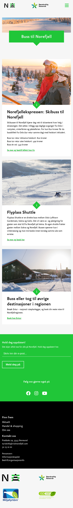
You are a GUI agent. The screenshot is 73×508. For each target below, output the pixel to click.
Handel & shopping (12, 426)
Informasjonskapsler (11, 457)
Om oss (6, 430)
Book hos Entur (14, 318)
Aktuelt (6, 422)
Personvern (7, 453)
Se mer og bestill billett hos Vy (21, 150)
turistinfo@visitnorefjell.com (15, 443)
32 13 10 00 (7, 447)
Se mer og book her (16, 239)
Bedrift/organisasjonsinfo (13, 460)
